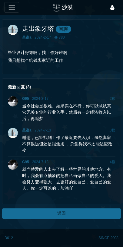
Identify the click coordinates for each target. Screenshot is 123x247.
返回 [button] (61, 213)
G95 (25, 99)
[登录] (112, 7)
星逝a (27, 37)
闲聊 (63, 29)
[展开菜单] (11, 7)
